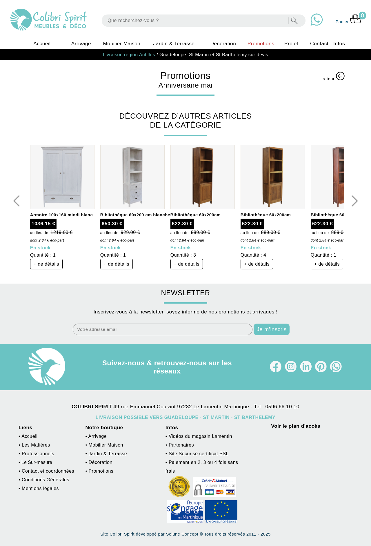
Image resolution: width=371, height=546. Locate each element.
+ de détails (46, 264)
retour (334, 76)
